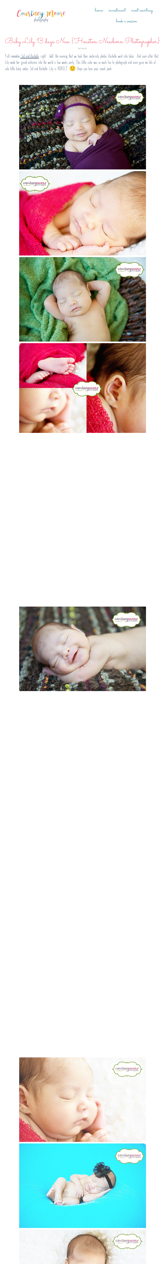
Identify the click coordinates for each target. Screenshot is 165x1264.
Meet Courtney (142, 10)
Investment (117, 10)
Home (99, 10)
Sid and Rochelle (29, 56)
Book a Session (126, 21)
